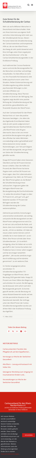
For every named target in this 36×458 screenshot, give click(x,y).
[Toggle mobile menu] (32, 5)
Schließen (28, 435)
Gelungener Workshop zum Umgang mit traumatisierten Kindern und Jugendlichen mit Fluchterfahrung (18, 373)
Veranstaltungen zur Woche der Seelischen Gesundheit (14, 380)
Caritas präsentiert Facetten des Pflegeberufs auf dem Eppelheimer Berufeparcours (16, 350)
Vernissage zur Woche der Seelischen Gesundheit (17, 358)
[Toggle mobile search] (28, 5)
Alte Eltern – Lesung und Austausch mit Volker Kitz (17, 365)
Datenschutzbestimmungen (10, 454)
